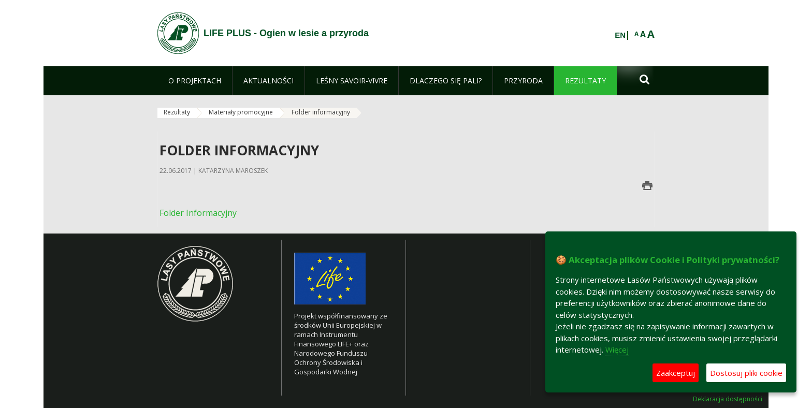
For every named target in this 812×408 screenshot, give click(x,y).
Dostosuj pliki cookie (746, 373)
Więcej (617, 349)
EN (620, 35)
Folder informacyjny (321, 112)
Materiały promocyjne (241, 112)
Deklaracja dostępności (727, 399)
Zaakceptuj (675, 373)
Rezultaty (177, 112)
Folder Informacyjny (198, 212)
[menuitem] (194, 80)
